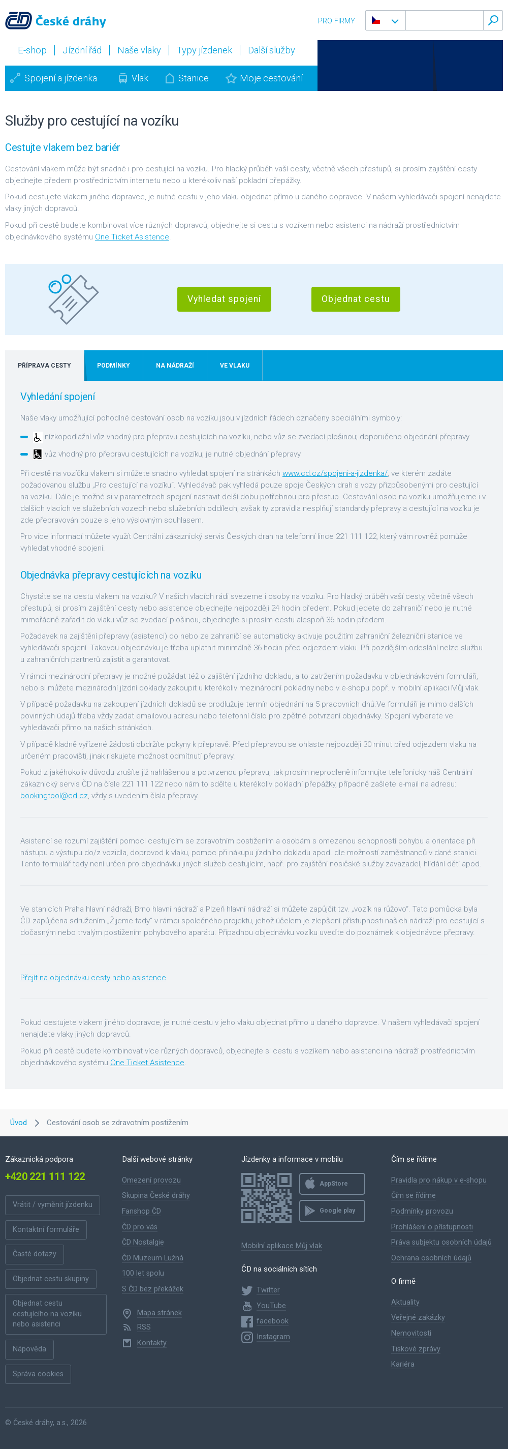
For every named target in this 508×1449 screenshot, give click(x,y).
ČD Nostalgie (143, 1242)
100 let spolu (143, 1273)
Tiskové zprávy (415, 1349)
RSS (144, 1327)
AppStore (334, 1183)
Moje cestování (271, 78)
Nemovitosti (411, 1333)
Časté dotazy (34, 1254)
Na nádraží (175, 365)
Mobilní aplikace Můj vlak (281, 1246)
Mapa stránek (159, 1313)
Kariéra (403, 1364)
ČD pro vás (139, 1227)
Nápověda (29, 1349)
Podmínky (113, 365)
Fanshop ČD (141, 1211)
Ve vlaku (234, 365)
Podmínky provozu (422, 1211)
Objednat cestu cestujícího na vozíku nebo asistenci (47, 1314)
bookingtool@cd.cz (54, 795)
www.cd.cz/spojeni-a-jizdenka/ (335, 473)
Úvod (18, 1122)
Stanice (193, 78)
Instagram (273, 1337)
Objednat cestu (356, 299)
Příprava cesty (44, 365)
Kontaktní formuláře (46, 1229)
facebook (273, 1321)
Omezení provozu (151, 1180)
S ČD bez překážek (152, 1289)
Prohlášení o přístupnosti (432, 1227)
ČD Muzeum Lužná (152, 1258)
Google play (337, 1210)
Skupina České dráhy (156, 1195)
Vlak (140, 78)
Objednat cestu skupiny (51, 1279)
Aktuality (405, 1302)
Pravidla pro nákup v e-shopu (439, 1180)
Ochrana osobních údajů (431, 1258)
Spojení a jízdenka (60, 78)
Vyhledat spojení (224, 299)
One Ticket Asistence (132, 237)
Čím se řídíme (413, 1195)
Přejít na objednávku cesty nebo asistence (93, 977)
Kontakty (152, 1343)
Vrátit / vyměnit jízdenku (52, 1204)
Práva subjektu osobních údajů (441, 1242)
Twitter (268, 1290)
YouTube (271, 1306)
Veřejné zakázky (418, 1317)
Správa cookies (38, 1374)
